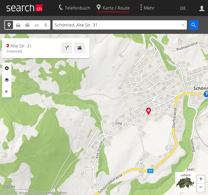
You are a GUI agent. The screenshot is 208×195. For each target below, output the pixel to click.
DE (183, 8)
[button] (201, 180)
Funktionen (6, 92)
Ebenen (6, 80)
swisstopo (25, 193)
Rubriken (6, 68)
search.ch (10, 193)
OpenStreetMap (45, 193)
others (62, 193)
